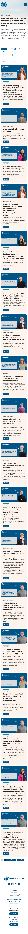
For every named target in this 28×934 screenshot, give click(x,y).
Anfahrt (13, 913)
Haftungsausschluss (14, 895)
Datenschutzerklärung (14, 894)
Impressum (14, 892)
